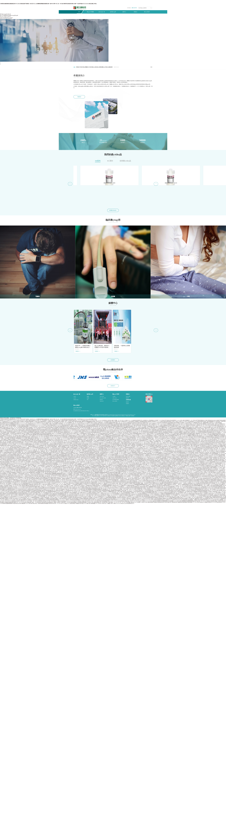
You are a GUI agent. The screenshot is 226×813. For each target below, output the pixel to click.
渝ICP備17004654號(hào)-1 (107, 415)
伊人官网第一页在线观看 (12, 473)
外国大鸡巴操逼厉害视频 (36, 440)
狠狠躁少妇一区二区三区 (111, 466)
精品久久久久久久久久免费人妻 (20, 434)
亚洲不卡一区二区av (184, 497)
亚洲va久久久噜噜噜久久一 (217, 432)
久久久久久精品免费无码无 (113, 480)
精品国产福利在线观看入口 (128, 491)
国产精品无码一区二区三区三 (166, 474)
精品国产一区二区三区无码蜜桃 (163, 440)
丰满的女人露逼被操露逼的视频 (39, 441)
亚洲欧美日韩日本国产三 (73, 458)
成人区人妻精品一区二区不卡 (150, 470)
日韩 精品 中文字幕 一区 (86, 423)
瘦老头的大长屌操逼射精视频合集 (9, 458)
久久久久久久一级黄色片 (9, 446)
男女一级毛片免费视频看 (77, 464)
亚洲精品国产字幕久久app (74, 463)
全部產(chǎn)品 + (113, 210)
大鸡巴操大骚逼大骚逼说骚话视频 (74, 421)
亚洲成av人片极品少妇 (57, 501)
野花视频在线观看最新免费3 (38, 470)
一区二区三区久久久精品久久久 (124, 420)
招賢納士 (135, 11)
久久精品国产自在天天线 (198, 472)
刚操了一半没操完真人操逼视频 (122, 479)
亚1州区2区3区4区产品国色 (148, 498)
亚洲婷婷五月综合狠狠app (182, 458)
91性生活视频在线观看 (190, 493)
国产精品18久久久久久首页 (163, 473)
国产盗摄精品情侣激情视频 (121, 466)
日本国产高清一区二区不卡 (54, 496)
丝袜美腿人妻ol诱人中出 (174, 442)
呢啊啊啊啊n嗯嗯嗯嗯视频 (57, 473)
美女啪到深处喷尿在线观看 (12, 493)
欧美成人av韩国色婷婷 (188, 483)
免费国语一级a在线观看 (136, 444)
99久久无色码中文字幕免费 (72, 465)
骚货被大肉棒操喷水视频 (125, 425)
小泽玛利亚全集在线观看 (15, 433)
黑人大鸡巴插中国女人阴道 (105, 502)
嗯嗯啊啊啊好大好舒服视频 (90, 467)
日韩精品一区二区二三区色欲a (216, 444)
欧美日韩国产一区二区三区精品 (50, 442)
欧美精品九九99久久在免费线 (20, 498)
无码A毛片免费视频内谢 (11, 423)
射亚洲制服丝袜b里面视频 (206, 432)
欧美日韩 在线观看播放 (163, 432)
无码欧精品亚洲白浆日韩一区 (41, 491)
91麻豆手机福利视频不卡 (12, 432)
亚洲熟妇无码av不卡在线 (52, 439)
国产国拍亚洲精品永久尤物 (201, 420)
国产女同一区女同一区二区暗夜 (140, 426)
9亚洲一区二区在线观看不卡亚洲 (43, 420)
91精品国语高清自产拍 (145, 425)
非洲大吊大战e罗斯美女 (136, 472)
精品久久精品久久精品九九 (177, 421)
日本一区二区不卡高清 (14, 420)
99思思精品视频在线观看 (119, 455)
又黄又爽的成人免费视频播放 (15, 438)
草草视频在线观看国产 (4, 464)
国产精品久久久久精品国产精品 (174, 441)
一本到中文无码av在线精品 (159, 438)
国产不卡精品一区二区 (56, 497)
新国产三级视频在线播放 (70, 435)
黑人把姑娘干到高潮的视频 (155, 431)
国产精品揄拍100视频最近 (134, 421)
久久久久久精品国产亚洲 (92, 484)
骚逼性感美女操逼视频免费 (31, 429)
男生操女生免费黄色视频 (116, 477)
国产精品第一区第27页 (79, 467)
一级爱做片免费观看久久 (62, 446)
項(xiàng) (104, 140)
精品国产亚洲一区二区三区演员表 (139, 432)
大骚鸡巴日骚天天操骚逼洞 (62, 470)
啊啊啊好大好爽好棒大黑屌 (184, 432)
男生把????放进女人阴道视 (148, 433)
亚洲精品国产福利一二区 (31, 502)
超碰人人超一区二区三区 (121, 422)
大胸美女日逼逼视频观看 (160, 426)
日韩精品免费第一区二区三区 (96, 482)
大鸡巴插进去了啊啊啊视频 (105, 436)
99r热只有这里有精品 (56, 440)
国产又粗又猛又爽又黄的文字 (126, 432)
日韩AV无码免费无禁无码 (70, 457)
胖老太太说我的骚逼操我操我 (10, 436)
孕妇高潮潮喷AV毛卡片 (214, 461)
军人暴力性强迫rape (125, 433)
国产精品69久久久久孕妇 (36, 454)
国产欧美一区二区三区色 (65, 441)
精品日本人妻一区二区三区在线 (115, 484)
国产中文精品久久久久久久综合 (47, 489)
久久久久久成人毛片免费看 (167, 452)
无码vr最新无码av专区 (169, 496)
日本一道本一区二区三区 (143, 429)
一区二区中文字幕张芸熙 (37, 501)
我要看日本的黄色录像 (84, 483)
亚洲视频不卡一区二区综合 (190, 420)
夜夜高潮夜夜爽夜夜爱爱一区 (25, 426)
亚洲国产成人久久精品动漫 (27, 470)
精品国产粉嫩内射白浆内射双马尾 (28, 485)
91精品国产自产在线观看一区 (80, 432)
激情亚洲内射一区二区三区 (8, 434)
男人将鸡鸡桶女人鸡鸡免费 (29, 491)
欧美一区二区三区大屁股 (104, 432)
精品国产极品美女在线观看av (211, 457)
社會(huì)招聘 (128, 396)
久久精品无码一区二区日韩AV (36, 479)
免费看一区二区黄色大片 (104, 444)
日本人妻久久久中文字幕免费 (173, 445)
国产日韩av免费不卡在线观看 (10, 466)
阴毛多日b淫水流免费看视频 (107, 423)
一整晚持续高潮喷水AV (32, 446)
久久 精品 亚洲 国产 (49, 465)
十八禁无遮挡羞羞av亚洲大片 (23, 473)
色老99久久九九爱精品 (89, 478)
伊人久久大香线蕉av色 (172, 455)
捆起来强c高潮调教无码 (157, 501)
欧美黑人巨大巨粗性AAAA (152, 428)
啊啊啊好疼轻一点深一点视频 (203, 485)
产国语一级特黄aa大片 (109, 467)
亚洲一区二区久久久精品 (201, 434)
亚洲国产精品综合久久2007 (126, 435)
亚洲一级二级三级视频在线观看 (155, 452)
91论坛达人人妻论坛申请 (45, 426)
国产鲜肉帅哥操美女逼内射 (51, 477)
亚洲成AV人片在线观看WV (67, 473)
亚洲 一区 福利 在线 (43, 484)
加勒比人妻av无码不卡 (131, 457)
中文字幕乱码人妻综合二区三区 (189, 423)
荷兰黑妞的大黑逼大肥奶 (86, 455)
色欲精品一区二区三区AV (180, 425)
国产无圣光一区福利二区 (121, 434)
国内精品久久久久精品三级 (209, 454)
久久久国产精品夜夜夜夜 (196, 467)
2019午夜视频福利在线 (80, 479)
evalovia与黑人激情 (181, 420)
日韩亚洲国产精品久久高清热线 (10, 460)
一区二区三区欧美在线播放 (148, 445)
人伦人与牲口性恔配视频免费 (76, 439)
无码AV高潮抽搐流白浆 (107, 482)
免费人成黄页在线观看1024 (31, 420)
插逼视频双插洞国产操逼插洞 (145, 421)
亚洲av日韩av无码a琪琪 (110, 478)
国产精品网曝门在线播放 (172, 498)
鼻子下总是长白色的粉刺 (80, 435)
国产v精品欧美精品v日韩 (11, 474)
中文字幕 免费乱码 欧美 (171, 491)
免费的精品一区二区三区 (180, 493)
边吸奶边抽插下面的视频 (28, 439)
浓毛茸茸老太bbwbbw (92, 448)
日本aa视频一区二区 (197, 446)
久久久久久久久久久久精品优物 (109, 492)
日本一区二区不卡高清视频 (124, 502)
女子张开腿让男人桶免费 (57, 454)
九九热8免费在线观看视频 (5, 428)
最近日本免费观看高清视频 (90, 454)
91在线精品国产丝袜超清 (131, 422)
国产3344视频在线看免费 (152, 427)
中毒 (87, 399)
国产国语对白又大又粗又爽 (59, 479)
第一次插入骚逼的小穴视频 (28, 465)
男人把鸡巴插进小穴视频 (94, 458)
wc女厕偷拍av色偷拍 (51, 421)
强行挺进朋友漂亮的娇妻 (89, 453)
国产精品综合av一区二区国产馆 (116, 496)
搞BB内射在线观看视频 (177, 451)
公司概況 (114, 396)
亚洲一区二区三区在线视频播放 (113, 493)
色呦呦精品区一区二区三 (204, 461)
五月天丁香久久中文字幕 (206, 439)
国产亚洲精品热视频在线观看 (117, 426)
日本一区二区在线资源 (97, 439)
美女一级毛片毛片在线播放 (27, 441)
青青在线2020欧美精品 (41, 502)
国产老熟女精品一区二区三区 (135, 438)
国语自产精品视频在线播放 (29, 431)
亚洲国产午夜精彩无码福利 (71, 447)
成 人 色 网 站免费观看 (171, 458)
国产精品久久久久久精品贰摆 (97, 446)
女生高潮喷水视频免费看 (83, 498)
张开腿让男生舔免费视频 (169, 435)
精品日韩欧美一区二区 (29, 457)
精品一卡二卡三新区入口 (44, 467)
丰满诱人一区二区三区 (199, 426)
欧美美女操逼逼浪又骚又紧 (8, 476)
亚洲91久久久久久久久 (20, 423)
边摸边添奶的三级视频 (178, 433)
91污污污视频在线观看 (193, 477)
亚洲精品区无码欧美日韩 (12, 445)
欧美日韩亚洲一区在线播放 (91, 490)
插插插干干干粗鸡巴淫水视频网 (67, 452)
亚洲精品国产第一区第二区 (163, 428)
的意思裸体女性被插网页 (202, 491)
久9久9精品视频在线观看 (159, 490)
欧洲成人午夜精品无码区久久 (95, 451)
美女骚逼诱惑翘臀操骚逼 (107, 485)
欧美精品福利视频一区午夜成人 (26, 480)
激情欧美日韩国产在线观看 (18, 421)
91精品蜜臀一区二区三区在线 (120, 453)
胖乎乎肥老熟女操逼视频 (40, 495)
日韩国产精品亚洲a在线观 (101, 425)
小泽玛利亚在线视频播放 (17, 441)
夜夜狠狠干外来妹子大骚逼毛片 (173, 457)
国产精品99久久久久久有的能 (31, 496)
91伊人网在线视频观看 (90, 434)
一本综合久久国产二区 (50, 485)
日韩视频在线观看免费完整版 (10, 502)
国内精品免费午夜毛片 (206, 483)
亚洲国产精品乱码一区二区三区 (37, 436)
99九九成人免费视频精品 (132, 452)
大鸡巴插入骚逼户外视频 (112, 420)
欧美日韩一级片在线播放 (211, 452)
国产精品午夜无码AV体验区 (70, 433)
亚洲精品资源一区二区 (204, 473)
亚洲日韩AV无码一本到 (168, 459)
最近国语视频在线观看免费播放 (43, 434)
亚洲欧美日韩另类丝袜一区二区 (11, 478)
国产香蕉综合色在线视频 (188, 460)
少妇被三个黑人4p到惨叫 (88, 439)
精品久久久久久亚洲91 (176, 429)
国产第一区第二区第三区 (119, 446)
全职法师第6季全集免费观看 (45, 433)
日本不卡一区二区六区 (134, 501)
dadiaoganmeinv (22, 420)
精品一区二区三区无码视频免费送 (168, 486)
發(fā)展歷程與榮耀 (116, 399)
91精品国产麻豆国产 (42, 499)
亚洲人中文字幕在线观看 (161, 476)
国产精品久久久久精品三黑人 (198, 454)
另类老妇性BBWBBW (211, 420)
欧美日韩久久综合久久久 (202, 474)
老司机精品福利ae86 (63, 427)
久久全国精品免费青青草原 (163, 477)
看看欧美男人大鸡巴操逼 (21, 458)
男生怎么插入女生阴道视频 (61, 436)
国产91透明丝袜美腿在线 (101, 479)
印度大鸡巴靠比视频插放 (201, 423)
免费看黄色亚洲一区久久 (68, 432)
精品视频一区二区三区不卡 (186, 466)
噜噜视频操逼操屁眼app (52, 491)
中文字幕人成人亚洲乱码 (95, 499)
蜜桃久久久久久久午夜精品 (129, 446)
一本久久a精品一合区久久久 (128, 489)
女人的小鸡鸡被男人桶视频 (211, 495)
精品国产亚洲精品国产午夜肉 (85, 446)
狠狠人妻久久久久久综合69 (92, 461)
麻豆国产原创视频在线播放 (32, 458)
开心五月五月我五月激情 (113, 448)
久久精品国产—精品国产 (90, 479)
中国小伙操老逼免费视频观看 (30, 452)
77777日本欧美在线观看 (201, 495)
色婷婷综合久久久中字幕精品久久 (89, 464)
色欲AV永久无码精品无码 (74, 482)
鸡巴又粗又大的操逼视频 (15, 451)
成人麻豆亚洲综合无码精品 (147, 444)
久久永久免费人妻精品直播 (135, 425)
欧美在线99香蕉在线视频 (182, 444)
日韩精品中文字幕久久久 (137, 435)
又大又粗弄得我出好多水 (75, 429)
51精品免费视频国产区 (210, 421)
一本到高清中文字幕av (186, 447)
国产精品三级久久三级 (41, 446)
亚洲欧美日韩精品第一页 (64, 429)
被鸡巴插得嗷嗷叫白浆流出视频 (184, 427)
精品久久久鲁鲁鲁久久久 (111, 452)
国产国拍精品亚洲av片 (9, 459)
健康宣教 (101, 399)
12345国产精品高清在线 (63, 498)
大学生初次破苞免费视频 (20, 457)
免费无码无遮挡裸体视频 (42, 429)
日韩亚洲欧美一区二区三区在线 (64, 423)
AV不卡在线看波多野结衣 (85, 476)
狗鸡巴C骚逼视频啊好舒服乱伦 (136, 433)
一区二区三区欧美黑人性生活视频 (216, 484)
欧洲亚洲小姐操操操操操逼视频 (24, 490)
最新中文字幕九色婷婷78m (158, 444)
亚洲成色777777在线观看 (204, 497)
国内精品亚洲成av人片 (93, 498)
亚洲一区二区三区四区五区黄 (15, 471)
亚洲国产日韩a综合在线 (16, 442)
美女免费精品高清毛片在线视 (111, 440)
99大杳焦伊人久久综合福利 (82, 480)
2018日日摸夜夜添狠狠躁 (34, 433)
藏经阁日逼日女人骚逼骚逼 (68, 426)
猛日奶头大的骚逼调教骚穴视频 (112, 425)
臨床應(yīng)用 (113, 11)
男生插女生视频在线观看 (21, 466)
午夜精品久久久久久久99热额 (123, 438)
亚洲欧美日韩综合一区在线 (175, 447)
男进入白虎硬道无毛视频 (51, 444)
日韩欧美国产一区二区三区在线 (115, 433)
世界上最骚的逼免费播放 (128, 426)
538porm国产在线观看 (99, 434)
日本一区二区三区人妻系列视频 (96, 447)
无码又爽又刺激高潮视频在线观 (92, 432)
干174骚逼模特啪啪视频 (128, 447)
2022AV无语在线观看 (189, 452)
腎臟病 (88, 396)
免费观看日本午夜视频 (162, 453)
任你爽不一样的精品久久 (123, 448)
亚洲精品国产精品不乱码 (85, 429)
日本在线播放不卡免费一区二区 (26, 447)
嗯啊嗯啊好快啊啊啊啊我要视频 (101, 472)
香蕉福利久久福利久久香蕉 (117, 463)
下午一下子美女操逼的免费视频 (165, 451)
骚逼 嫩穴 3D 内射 (88, 473)
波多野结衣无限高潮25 (121, 497)
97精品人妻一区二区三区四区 (71, 489)
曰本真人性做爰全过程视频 (77, 474)
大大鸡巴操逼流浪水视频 (119, 470)
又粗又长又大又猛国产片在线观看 (121, 429)
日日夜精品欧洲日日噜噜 (46, 440)
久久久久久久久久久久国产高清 (154, 422)
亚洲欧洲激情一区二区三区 (152, 453)
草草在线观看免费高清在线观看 (187, 441)
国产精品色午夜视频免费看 (96, 455)
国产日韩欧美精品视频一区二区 (30, 428)
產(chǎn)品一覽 (102, 11)
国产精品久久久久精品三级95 (177, 423)
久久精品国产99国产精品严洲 (88, 438)
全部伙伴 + (113, 385)
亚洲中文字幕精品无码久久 (122, 421)
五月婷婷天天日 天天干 (131, 434)
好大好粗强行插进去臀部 (154, 454)
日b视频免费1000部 (151, 426)
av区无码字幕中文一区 (35, 426)
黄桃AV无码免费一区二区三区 (168, 480)
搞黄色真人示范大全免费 (18, 491)
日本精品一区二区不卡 (164, 439)
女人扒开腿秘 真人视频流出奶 (84, 447)
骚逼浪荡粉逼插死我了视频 (128, 423)
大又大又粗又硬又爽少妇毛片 (139, 455)
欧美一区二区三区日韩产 (73, 491)
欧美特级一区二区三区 (216, 483)
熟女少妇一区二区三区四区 (143, 441)
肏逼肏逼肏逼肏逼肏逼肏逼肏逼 (91, 426)
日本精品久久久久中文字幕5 (108, 455)
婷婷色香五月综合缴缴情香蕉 (108, 439)
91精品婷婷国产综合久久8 (116, 436)
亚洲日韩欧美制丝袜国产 (77, 497)
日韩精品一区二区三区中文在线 (17, 428)
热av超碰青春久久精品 (25, 464)
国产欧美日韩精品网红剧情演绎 (207, 447)
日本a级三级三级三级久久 (194, 453)
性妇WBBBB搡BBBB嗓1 (187, 454)
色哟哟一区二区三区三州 (81, 493)
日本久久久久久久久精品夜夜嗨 (125, 461)
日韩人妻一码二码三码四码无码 (23, 445)
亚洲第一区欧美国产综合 (56, 420)
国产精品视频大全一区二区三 (107, 489)
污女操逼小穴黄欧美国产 (98, 422)
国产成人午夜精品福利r (85, 477)
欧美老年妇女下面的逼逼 (199, 441)
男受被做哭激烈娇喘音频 (202, 490)
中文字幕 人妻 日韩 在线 (45, 472)
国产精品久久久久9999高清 (117, 447)
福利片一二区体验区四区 (27, 455)
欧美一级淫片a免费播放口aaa (152, 423)
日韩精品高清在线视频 (102, 480)
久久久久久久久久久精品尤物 (28, 471)
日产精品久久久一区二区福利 (156, 425)
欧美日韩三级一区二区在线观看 (102, 421)
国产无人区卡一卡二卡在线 (192, 471)
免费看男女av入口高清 (217, 467)
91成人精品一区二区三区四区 (129, 463)
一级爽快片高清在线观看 (198, 499)
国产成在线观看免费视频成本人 (175, 428)
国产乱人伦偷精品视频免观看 (6, 452)
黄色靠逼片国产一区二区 (170, 448)
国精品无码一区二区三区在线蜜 (78, 420)
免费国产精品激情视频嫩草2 (10, 425)
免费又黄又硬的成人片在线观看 (186, 457)
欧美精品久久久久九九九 (172, 453)
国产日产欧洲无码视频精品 (147, 435)
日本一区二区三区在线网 (83, 491)
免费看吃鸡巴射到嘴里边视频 (189, 433)
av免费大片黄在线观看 (52, 423)
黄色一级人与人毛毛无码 (93, 480)
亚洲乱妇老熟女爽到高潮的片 (166, 421)
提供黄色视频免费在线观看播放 (116, 459)
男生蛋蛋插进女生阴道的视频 (193, 480)
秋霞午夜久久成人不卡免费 (204, 484)
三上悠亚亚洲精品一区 (39, 457)
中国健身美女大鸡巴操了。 (177, 483)
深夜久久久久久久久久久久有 (56, 434)
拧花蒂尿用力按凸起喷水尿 (84, 482)
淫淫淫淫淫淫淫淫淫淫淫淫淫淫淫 (118, 458)
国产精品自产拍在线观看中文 (171, 438)
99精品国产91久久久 (156, 421)
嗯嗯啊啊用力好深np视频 (167, 429)
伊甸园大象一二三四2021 (137, 480)
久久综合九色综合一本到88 (199, 429)
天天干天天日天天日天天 (139, 470)
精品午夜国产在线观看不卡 (28, 427)
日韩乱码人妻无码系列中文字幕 (189, 479)
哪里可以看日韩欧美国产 (16, 455)
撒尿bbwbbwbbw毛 (129, 458)
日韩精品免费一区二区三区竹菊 (151, 477)
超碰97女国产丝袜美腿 (156, 472)
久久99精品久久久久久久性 (17, 483)
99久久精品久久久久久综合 (187, 446)
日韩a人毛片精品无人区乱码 (73, 446)
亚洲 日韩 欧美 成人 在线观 (146, 448)
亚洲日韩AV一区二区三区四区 (181, 448)
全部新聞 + (113, 360)
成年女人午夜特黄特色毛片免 (149, 458)
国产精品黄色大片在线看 (59, 448)
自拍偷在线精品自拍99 (103, 433)
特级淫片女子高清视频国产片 (8, 467)
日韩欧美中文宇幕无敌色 (199, 465)
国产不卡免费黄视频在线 (141, 440)
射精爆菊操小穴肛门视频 (77, 492)
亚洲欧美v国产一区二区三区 (143, 452)
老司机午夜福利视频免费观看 (53, 429)
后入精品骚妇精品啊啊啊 (90, 425)
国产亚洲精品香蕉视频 (72, 436)
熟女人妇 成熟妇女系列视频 (57, 490)
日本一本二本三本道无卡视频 (75, 431)
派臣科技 (132, 415)
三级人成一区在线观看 (6, 441)
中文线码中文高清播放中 (141, 436)
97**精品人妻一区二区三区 (28, 463)
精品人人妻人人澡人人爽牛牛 (163, 470)
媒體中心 (124, 11)
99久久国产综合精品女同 (72, 444)
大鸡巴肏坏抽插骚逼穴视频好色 (160, 498)
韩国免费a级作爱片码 (74, 428)
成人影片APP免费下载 (175, 489)
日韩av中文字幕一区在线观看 (80, 490)
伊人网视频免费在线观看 (95, 476)
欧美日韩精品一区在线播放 (72, 442)
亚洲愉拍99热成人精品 (128, 442)
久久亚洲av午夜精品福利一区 (79, 425)
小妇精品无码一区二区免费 (114, 432)
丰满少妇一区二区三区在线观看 (95, 442)
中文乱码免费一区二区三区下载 (49, 438)
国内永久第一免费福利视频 (202, 422)
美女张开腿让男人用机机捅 (26, 482)
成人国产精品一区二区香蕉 (78, 440)
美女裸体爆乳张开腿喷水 (62, 442)
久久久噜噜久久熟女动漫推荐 (187, 429)
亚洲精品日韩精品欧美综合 (158, 502)
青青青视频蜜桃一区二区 (217, 453)
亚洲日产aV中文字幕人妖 (90, 420)
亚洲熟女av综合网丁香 (216, 472)
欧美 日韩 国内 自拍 (11, 486)
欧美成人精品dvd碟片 (131, 440)
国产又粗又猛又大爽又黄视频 (57, 426)
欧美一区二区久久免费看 (122, 452)
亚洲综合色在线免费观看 (28, 432)
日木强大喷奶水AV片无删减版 (191, 422)
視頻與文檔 (101, 401)
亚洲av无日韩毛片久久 (49, 432)
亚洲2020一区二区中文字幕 (212, 490)
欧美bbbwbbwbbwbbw (151, 457)
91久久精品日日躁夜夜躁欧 (141, 427)
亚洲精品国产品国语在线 (80, 457)
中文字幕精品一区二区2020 (154, 439)
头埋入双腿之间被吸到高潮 (201, 464)
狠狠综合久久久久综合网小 (108, 429)
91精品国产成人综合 (119, 427)
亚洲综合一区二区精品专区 (151, 485)
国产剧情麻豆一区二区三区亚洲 (16, 439)
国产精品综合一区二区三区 (217, 439)
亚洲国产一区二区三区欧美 (18, 444)
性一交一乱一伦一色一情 (107, 463)
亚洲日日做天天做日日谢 (75, 455)
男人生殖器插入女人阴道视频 (147, 420)
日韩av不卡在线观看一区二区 (198, 451)
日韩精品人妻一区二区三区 (164, 479)
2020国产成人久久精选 (213, 422)
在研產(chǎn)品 (75, 399)
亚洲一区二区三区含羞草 (129, 428)
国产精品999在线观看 (161, 485)
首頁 (79, 11)
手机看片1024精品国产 (51, 483)
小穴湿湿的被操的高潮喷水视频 (202, 431)
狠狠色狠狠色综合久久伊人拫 (29, 483)
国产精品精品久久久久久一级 (139, 442)
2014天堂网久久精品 (45, 425)
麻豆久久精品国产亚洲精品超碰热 (129, 436)
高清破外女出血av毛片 (40, 422)
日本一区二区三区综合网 (77, 422)
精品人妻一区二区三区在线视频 (144, 482)
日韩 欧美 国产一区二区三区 (50, 470)
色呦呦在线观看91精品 (142, 460)
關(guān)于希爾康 (90, 11)
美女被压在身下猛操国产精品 (142, 422)
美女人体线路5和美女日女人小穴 (31, 423)
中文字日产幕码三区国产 (8, 491)
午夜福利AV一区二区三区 (213, 455)
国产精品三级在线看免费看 (22, 484)
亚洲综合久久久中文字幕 (213, 502)
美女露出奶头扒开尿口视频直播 (19, 503)
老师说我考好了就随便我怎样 (217, 480)
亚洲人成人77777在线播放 (32, 498)
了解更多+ (79, 96)
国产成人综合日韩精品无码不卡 (167, 431)
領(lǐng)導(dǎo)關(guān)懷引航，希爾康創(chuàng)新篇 (90, 67)
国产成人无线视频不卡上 (27, 448)
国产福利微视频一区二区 (94, 503)
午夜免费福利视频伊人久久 (219, 463)
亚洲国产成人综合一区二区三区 (180, 435)
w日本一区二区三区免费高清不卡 (152, 447)
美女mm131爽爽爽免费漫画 (45, 473)
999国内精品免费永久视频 (207, 467)
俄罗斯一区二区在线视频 (119, 460)
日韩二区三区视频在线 (165, 478)
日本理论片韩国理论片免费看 (23, 425)
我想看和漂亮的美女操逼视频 (114, 435)
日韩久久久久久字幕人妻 (23, 478)
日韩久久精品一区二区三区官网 (40, 439)
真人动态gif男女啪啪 (209, 429)
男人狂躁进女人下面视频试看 (121, 439)
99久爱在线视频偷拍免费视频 (51, 431)
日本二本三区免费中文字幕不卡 (55, 467)
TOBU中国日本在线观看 (32, 492)
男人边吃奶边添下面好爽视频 (133, 454)
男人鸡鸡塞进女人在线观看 (175, 473)
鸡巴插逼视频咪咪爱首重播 (183, 455)
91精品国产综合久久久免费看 (105, 458)
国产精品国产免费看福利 (8, 477)
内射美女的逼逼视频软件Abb (83, 445)
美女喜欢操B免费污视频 (207, 470)
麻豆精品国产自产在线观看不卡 (62, 482)
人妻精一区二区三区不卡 (144, 474)
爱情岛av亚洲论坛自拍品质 (32, 474)
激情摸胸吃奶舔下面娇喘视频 (34, 472)
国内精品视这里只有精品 (149, 496)
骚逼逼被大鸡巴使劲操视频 (79, 426)
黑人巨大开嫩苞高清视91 (162, 427)
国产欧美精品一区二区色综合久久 (152, 467)
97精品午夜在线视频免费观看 (179, 452)
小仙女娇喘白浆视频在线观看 (109, 422)
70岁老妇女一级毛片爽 (207, 472)
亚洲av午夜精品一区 (179, 426)
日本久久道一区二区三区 (192, 458)
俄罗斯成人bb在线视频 (63, 458)
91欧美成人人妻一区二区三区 (93, 433)
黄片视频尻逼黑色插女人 (89, 440)
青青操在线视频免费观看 (7, 503)
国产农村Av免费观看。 (126, 476)
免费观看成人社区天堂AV (200, 433)
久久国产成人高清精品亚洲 (211, 433)
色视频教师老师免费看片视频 (141, 428)
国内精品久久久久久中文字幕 (39, 480)
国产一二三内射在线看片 (85, 463)
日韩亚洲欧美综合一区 (221, 426)
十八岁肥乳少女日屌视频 (123, 495)
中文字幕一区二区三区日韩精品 (78, 486)
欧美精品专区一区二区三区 (14, 464)
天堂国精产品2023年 (204, 455)
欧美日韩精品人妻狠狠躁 (180, 490)
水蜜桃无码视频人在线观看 (66, 420)
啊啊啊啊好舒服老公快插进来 (129, 427)
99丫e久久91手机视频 (122, 454)
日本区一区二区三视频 (163, 441)
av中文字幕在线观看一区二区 (167, 472)
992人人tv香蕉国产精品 (131, 451)
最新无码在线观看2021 (163, 446)
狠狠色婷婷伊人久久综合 (126, 471)
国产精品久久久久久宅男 (42, 428)
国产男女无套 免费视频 (157, 480)
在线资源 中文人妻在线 (75, 423)
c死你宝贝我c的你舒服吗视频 (150, 476)
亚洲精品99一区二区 (103, 457)
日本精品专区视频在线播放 (210, 479)
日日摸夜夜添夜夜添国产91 (13, 440)
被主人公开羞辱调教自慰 (7, 431)
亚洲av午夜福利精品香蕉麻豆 (50, 445)
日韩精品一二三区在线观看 (102, 435)
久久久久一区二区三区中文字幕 (53, 441)
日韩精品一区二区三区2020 (111, 495)
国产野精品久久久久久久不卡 (50, 436)
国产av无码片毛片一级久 (207, 489)
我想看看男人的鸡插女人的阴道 (15, 448)
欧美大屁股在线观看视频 (194, 455)
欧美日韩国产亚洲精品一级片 (61, 421)
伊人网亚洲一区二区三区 (5, 426)
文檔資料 (127, 403)
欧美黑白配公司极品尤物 (43, 458)
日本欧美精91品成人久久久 (217, 478)
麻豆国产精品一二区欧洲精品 (169, 471)
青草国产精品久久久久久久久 (19, 422)
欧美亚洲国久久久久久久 (207, 438)
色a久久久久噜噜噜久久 (128, 496)
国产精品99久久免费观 (24, 433)
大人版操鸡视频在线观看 (102, 448)
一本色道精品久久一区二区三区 (98, 441)
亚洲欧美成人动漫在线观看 (201, 476)
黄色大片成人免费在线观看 (93, 502)
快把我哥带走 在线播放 (154, 446)
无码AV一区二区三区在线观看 (16, 427)
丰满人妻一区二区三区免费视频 (65, 422)
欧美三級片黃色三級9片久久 (220, 427)
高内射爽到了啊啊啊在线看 (214, 435)
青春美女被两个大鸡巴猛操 (174, 463)
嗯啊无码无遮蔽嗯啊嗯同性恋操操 (89, 421)
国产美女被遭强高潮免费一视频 (186, 445)
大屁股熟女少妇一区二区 (201, 425)
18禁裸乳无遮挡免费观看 (50, 480)
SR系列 (74, 396)
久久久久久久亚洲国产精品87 (186, 442)
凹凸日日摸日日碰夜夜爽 (187, 451)
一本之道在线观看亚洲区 (149, 490)
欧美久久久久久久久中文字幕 (198, 466)
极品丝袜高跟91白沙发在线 (202, 448)
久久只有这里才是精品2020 (174, 439)
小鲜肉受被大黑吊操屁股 (164, 467)
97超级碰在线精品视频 (212, 459)
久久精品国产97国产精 (15, 453)
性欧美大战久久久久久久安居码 (63, 439)
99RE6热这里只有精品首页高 (140, 423)
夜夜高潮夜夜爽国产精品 (49, 471)
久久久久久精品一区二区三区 (210, 426)
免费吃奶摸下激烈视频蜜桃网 (137, 445)
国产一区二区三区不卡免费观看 (164, 423)
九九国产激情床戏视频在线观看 (13, 454)
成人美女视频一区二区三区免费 (39, 444)
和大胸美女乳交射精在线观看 (211, 466)
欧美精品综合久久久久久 (7, 421)
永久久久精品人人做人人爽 (151, 440)
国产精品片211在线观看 (39, 461)
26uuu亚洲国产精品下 (100, 467)
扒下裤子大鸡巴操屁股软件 (189, 421)
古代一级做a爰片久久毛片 (213, 428)
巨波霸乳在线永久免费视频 (66, 474)
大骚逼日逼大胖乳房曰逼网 (109, 427)
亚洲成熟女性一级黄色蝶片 (161, 457)
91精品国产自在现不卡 (30, 495)
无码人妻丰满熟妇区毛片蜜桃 (63, 428)
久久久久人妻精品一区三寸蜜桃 (78, 434)
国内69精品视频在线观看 (15, 447)
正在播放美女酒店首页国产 (171, 461)
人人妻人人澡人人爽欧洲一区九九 (162, 442)
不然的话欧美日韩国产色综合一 (68, 467)
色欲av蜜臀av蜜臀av (126, 445)
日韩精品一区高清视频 (153, 441)
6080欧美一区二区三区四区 (102, 474)
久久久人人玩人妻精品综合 (37, 448)
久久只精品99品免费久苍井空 (208, 427)
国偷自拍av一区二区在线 (176, 436)
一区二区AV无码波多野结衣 (63, 463)
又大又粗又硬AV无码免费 (211, 445)
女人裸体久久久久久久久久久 (128, 484)
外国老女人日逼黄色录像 (159, 435)
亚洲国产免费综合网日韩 (214, 497)
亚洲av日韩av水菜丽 (113, 421)
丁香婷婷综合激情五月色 (119, 467)
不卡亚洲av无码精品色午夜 (62, 476)
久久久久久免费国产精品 (88, 422)
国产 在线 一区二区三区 (176, 466)
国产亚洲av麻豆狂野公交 (15, 482)
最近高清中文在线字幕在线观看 (78, 478)
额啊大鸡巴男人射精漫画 (97, 470)
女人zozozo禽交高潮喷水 (216, 492)
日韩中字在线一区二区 (178, 496)
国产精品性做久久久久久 (38, 438)
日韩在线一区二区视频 (117, 489)
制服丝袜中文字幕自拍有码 (63, 431)
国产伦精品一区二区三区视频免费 (37, 445)
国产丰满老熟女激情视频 (50, 495)
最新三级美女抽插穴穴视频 (67, 454)
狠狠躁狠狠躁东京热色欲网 (66, 453)
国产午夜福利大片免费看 (127, 483)
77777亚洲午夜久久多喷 (120, 441)
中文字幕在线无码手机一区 (183, 453)
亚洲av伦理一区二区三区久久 (214, 498)
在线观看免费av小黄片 (40, 459)
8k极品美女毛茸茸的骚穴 (191, 425)
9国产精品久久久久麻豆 (84, 503)
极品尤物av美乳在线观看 (40, 431)
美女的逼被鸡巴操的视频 (111, 479)
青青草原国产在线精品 (25, 453)
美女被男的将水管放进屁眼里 (167, 422)
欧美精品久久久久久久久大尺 (132, 441)
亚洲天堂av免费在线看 (193, 484)
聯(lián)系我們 (147, 11)
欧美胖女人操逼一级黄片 (117, 483)
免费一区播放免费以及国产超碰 (155, 429)
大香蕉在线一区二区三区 (147, 472)
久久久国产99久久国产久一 (73, 476)
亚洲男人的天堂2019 (221, 425)
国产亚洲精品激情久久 (14, 479)
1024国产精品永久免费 (112, 457)
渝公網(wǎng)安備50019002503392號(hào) (118, 415)
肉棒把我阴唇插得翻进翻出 (113, 474)
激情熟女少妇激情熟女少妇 (210, 482)
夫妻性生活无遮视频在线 (221, 451)
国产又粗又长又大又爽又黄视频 (60, 459)
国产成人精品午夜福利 (58, 432)
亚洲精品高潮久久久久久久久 (35, 425)
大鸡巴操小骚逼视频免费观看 (11, 492)
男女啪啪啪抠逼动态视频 (108, 446)
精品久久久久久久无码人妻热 (67, 472)
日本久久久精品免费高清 (196, 447)
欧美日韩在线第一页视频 (161, 484)
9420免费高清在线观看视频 (204, 444)
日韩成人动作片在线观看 (158, 464)
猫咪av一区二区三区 (191, 464)
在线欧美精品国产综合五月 (193, 461)
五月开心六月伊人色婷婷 (30, 435)
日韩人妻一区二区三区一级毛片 (32, 467)
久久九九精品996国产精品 (82, 489)
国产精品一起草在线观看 (52, 428)
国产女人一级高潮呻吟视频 (51, 451)
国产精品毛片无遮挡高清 (164, 454)
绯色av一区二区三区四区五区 (26, 451)
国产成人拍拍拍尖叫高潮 (196, 427)
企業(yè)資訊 (102, 396)
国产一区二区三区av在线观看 (84, 428)
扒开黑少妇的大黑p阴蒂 (110, 431)
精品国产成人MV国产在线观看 (134, 448)
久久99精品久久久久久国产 (8, 429)
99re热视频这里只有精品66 (162, 455)
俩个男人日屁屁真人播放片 (19, 429)
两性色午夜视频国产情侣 (212, 476)
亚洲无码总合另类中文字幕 (17, 501)
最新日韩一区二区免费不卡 (141, 463)
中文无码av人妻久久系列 (212, 464)
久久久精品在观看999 (44, 464)
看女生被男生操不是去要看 (72, 495)
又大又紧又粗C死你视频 (96, 428)
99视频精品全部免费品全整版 (169, 425)
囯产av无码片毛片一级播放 (104, 503)
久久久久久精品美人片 (56, 453)
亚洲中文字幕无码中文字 (67, 434)
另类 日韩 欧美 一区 (14, 426)
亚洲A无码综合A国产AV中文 (165, 436)
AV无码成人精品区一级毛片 (212, 423)
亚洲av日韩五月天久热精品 (130, 467)
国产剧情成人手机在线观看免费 (128, 465)
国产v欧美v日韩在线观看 (219, 441)
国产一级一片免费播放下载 (103, 484)
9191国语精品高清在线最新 (25, 440)
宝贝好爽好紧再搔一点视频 (117, 442)
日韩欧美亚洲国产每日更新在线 (199, 445)
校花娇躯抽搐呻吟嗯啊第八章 (106, 445)
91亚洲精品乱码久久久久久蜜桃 (87, 431)
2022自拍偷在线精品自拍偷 (200, 421)
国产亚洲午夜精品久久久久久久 (218, 438)
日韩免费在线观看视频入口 (29, 421)
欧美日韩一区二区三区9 (180, 476)
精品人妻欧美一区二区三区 (189, 426)
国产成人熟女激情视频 (144, 495)
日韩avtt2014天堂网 (130, 497)
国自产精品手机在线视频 (102, 501)
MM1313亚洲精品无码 (197, 483)
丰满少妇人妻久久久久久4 (31, 422)
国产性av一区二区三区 (108, 453)
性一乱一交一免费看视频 (79, 452)
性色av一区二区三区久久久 (25, 454)
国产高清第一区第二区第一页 (214, 448)
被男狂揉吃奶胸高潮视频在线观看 (23, 436)
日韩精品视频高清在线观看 (174, 497)
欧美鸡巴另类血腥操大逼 (206, 446)
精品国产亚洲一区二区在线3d (186, 440)
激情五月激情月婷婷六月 (5, 427)
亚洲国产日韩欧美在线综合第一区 (140, 473)
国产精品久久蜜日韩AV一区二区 (167, 495)
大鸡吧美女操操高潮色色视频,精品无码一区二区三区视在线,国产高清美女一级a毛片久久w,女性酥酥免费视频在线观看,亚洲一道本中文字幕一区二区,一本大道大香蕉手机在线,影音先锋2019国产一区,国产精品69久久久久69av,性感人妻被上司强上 (48, 3)
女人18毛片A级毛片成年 (175, 440)
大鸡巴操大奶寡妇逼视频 (52, 446)
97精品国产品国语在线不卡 (91, 435)
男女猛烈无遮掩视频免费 (133, 429)
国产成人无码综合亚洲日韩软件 (40, 427)
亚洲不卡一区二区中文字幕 (181, 485)
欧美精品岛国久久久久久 (56, 472)
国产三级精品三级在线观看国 (62, 445)
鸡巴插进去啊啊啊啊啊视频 (116, 476)
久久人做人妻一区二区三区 (126, 472)
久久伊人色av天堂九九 (39, 435)
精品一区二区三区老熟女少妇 (139, 447)
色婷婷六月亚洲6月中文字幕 (30, 476)
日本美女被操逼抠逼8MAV (163, 463)
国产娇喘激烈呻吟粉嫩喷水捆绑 (153, 460)
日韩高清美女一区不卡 (168, 433)
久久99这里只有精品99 (178, 431)
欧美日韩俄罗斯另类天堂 (139, 491)
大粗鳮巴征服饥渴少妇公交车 (54, 452)
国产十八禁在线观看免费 (84, 451)
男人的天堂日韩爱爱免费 (117, 465)
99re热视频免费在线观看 (53, 458)
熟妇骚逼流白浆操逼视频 (122, 457)
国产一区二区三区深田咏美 (101, 420)
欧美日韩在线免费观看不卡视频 (92, 457)
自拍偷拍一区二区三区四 (217, 489)
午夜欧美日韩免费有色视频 (198, 436)
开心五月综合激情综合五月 (128, 503)
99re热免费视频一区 (49, 459)
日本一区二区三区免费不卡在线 (138, 461)
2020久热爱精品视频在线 (209, 436)
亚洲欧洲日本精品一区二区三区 (85, 470)
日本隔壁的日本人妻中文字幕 (22, 472)
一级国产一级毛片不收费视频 (71, 448)
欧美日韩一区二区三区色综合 (54, 492)
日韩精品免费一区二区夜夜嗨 (110, 434)
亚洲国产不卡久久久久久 (141, 434)
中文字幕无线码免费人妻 (96, 423)
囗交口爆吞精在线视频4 (118, 423)
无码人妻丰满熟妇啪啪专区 (143, 431)
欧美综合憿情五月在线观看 (52, 427)
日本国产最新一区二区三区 (106, 428)
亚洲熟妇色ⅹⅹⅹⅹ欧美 (184, 477)
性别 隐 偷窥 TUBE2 (67, 486)
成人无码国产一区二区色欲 (158, 420)
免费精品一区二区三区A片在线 (125, 464)
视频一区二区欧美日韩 (198, 460)
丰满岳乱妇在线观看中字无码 (205, 453)
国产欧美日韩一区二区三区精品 (73, 427)
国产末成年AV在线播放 (170, 426)
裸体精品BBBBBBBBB (131, 439)
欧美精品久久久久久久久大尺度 (153, 489)
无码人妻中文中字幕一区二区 (90, 501)
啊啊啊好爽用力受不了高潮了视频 (115, 491)
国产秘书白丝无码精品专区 (203, 458)
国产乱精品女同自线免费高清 (171, 420)
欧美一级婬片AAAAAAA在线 (117, 503)
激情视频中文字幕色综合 (173, 432)
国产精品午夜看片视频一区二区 (161, 434)
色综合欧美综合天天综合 (13, 490)
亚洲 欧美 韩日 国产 (52, 503)
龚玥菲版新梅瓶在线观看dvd (152, 432)
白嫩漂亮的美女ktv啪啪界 (39, 432)
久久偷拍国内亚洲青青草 (136, 420)
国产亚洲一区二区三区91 (121, 431)
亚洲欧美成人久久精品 (160, 461)
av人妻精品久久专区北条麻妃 (132, 453)
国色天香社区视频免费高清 (40, 421)
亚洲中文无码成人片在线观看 (88, 466)
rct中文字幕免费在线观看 (159, 433)
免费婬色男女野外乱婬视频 (7, 422)
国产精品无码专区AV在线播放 (73, 483)
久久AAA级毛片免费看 (43, 423)
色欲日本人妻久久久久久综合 (63, 477)
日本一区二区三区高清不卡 (209, 451)
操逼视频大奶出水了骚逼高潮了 (152, 436)
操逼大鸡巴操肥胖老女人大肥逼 (175, 446)
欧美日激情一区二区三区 (74, 451)
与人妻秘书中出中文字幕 (173, 427)
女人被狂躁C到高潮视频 (72, 471)
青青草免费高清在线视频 (43, 503)
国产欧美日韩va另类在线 (38, 442)
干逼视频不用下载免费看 (99, 453)
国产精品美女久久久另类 (44, 474)
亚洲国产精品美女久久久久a (116, 499)
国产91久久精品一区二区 (190, 482)
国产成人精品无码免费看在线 (133, 486)
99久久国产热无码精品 (158, 459)
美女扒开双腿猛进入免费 (173, 434)
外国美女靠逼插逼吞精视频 (45, 453)
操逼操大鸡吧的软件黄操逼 (148, 459)
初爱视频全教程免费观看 (115, 490)
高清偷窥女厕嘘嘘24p (191, 434)
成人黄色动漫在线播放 (99, 438)
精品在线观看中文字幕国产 (179, 422)
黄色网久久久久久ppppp (4, 420)
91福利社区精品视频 (142, 453)
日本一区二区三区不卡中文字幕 (96, 427)
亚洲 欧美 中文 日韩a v (196, 439)
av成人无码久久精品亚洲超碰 (142, 439)
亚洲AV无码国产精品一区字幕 (140, 489)
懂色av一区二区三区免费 (193, 497)
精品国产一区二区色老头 (32, 460)
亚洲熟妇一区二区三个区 (136, 492)
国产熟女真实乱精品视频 (138, 459)
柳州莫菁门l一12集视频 (144, 454)
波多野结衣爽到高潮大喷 (147, 480)
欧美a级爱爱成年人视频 (51, 502)
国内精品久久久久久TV (34, 464)
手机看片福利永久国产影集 (187, 436)
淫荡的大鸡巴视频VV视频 (138, 483)
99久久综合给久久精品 (79, 501)
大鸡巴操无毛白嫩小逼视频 (18, 431)
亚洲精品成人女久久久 (108, 460)
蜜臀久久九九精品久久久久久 (27, 442)
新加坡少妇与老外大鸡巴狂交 (49, 482)
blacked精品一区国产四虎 (150, 442)
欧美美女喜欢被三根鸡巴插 (209, 440)
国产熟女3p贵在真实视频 (211, 425)
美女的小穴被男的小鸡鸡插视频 (38, 455)
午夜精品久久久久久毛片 (140, 497)
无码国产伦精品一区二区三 (83, 465)
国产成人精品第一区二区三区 (66, 440)
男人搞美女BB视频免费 (55, 466)
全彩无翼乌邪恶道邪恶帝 (214, 431)
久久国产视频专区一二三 (122, 486)
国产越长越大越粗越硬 (31, 434)
